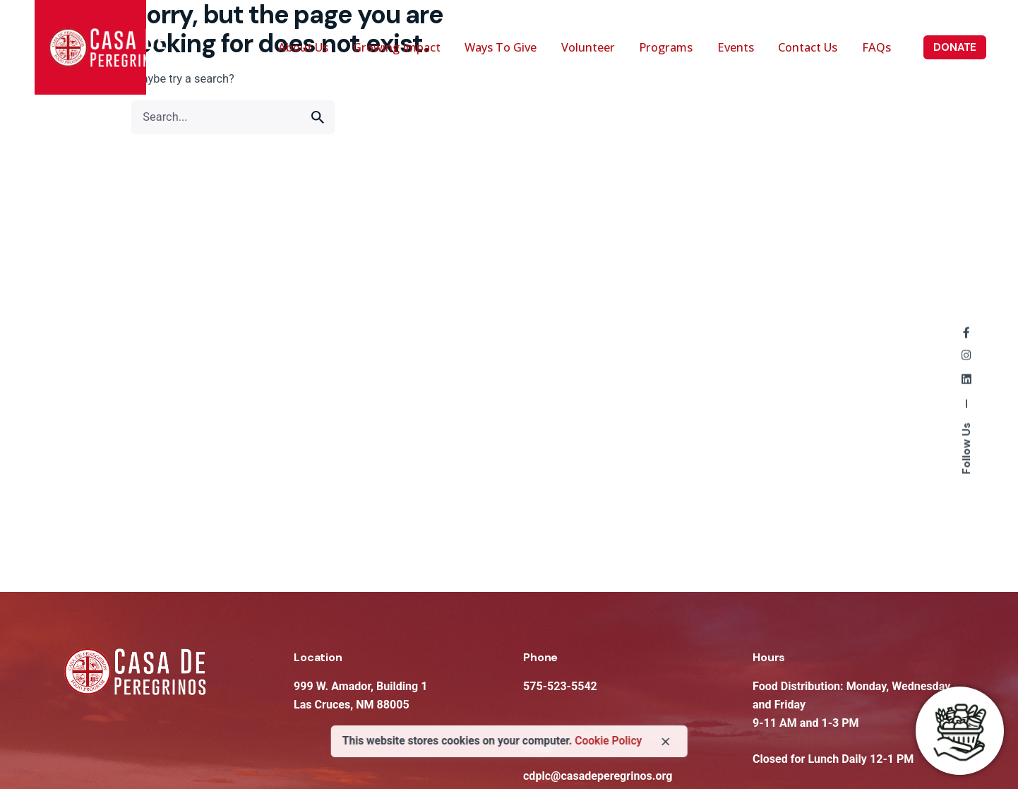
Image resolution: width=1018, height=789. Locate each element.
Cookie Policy (608, 741)
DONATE (954, 47)
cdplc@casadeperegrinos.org (597, 776)
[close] (666, 742)
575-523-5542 (560, 686)
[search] (318, 117)
